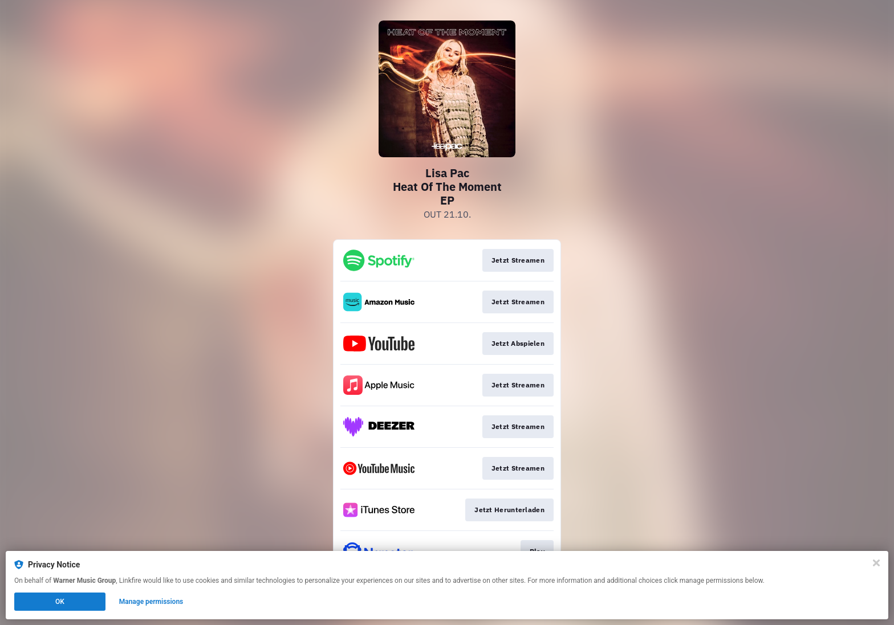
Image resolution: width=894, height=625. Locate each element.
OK (59, 602)
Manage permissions (151, 602)
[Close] (876, 563)
